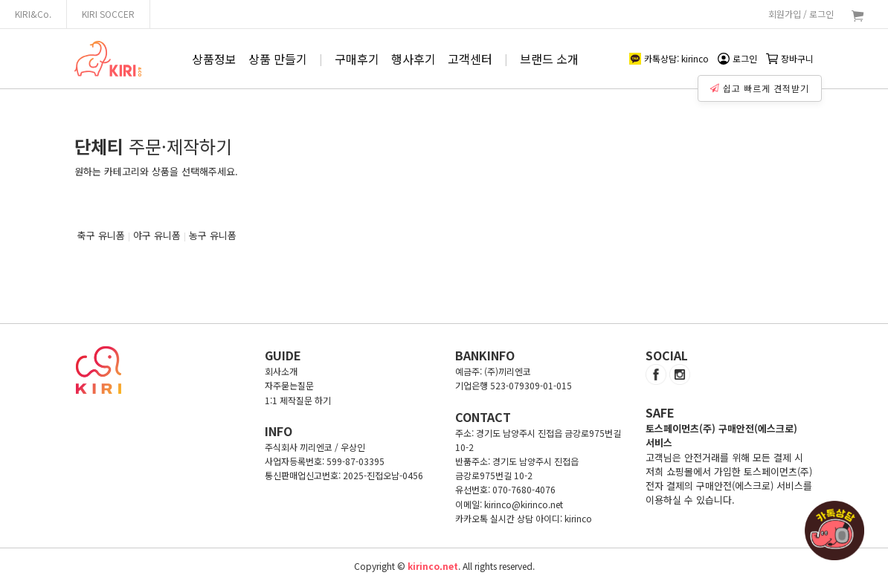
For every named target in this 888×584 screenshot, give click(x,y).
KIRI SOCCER (108, 13)
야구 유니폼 (157, 235)
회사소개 (281, 371)
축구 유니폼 (101, 235)
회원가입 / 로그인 (801, 13)
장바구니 (790, 58)
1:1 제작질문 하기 (298, 400)
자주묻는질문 (289, 385)
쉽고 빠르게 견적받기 (760, 88)
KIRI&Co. (33, 13)
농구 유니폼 (213, 235)
